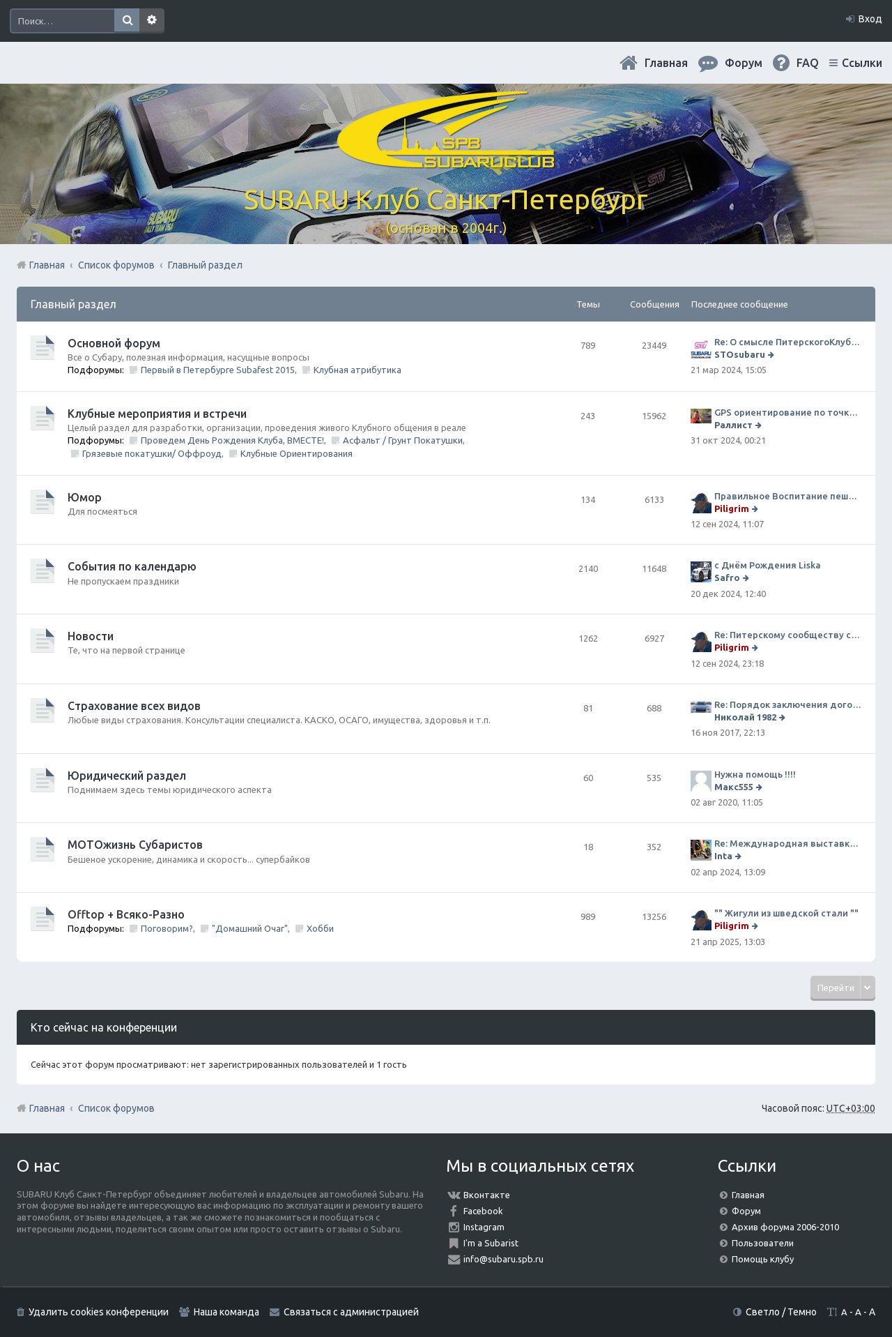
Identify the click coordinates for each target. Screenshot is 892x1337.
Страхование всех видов (134, 706)
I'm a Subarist (490, 1243)
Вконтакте (486, 1195)
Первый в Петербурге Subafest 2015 (218, 370)
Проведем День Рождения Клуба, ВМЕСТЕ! (232, 440)
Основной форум (114, 343)
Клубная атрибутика (357, 370)
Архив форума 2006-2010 (785, 1227)
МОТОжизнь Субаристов (135, 844)
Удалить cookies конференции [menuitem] (99, 1311)
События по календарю (132, 566)
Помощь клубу (763, 1259)
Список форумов (116, 1108)
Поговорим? (167, 928)
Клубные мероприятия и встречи (157, 413)
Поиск (126, 20)
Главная (666, 62)
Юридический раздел (127, 775)
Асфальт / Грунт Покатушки (403, 440)
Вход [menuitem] (870, 18)
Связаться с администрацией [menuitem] (351, 1311)
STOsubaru (739, 354)
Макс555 (733, 787)
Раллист (733, 425)
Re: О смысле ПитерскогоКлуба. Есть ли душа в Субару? (787, 342)
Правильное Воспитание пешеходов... (787, 496)
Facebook (483, 1211)
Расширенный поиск (151, 20)
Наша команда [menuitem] (226, 1311)
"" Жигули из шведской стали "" (786, 913)
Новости (91, 636)
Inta (723, 856)
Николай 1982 (745, 717)
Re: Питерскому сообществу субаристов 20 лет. (787, 635)
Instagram (484, 1227)
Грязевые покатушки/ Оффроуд (152, 453)
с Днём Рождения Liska (767, 565)
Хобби (320, 928)
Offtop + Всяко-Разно (126, 914)
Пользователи (763, 1243)
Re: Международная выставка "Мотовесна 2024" (787, 843)
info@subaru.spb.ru (503, 1259)
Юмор (85, 497)
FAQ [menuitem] (808, 62)
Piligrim (731, 508)
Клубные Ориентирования (296, 453)
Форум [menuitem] (743, 62)
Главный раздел (73, 304)
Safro (727, 577)
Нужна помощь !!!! (755, 774)
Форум (746, 1211)
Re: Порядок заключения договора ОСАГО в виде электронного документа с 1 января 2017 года (787, 704)
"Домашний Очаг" (250, 928)
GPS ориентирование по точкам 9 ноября (787, 412)
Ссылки (862, 62)
